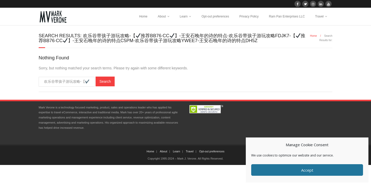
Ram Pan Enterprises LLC (287, 16)
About (162, 16)
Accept (307, 170)
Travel (319, 16)
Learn (184, 16)
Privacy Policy (249, 16)
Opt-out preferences (215, 16)
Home (143, 16)
